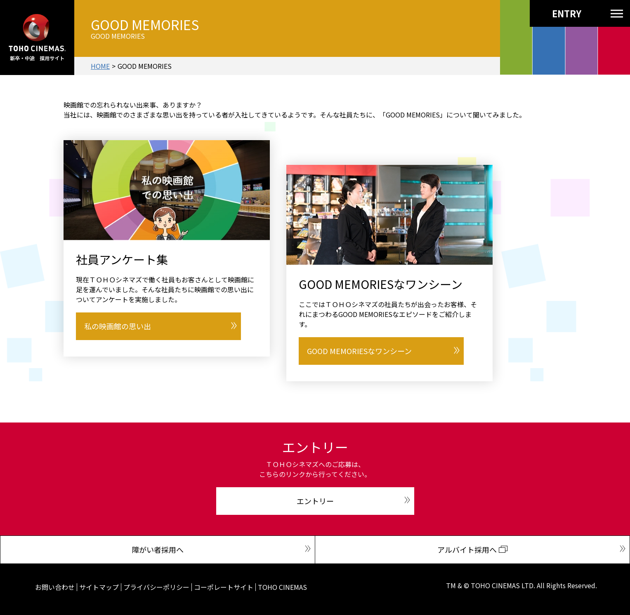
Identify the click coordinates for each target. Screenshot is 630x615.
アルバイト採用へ (467, 549)
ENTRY (551, 13)
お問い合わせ (55, 587)
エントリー (315, 500)
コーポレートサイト (223, 587)
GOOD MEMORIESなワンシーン (359, 350)
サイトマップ (99, 587)
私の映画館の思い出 (117, 326)
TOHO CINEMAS (282, 587)
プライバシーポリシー (156, 587)
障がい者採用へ (158, 549)
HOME (100, 66)
